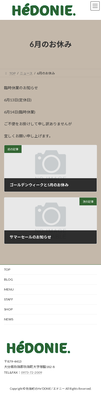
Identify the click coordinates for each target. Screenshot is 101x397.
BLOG (8, 279)
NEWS (8, 319)
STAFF (8, 299)
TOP (7, 269)
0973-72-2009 (31, 372)
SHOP (8, 309)
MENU (9, 289)
